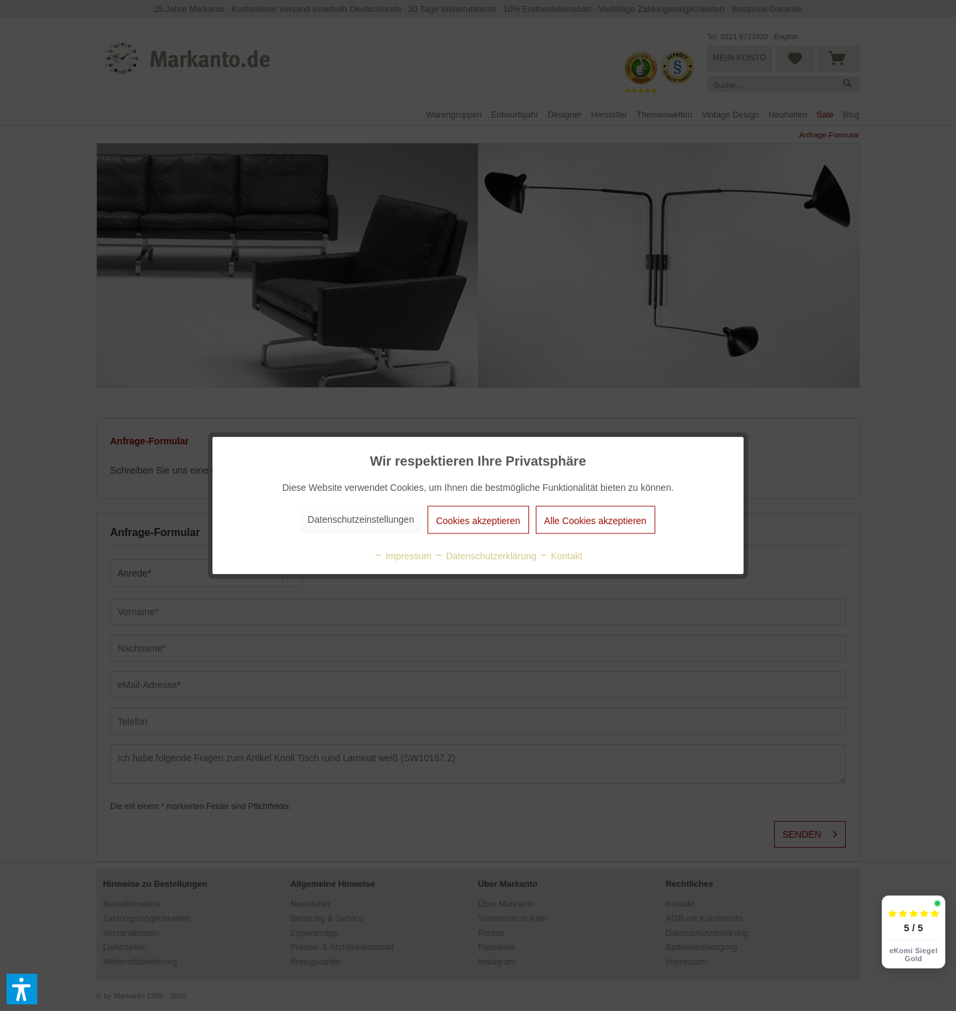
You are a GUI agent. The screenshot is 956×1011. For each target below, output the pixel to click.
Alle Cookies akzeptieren (595, 520)
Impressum (403, 556)
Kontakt (560, 556)
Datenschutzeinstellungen (360, 519)
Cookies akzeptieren (478, 520)
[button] (22, 989)
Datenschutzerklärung (485, 556)
